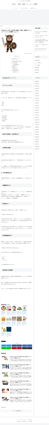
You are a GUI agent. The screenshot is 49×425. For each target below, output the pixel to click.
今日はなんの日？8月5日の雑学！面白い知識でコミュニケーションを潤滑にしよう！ (19, 314)
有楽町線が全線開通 (15, 71)
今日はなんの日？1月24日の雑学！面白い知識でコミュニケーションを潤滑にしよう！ (19, 324)
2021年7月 (37, 105)
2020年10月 (37, 124)
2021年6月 (37, 107)
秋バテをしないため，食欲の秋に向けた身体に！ (41, 32)
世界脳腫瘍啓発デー (15, 69)
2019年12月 (37, 146)
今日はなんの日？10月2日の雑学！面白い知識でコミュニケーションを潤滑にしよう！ (3, 314)
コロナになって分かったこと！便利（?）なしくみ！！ (41, 36)
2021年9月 (37, 100)
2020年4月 (37, 136)
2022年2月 (37, 90)
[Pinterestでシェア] (17, 349)
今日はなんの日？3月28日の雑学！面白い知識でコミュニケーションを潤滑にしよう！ (24, 324)
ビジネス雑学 (37, 65)
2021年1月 (37, 117)
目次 (15, 56)
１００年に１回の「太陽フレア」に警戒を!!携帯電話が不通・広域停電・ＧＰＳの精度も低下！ (8, 335)
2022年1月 (37, 93)
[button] (27, 349)
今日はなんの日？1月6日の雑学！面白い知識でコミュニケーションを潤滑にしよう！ (8, 314)
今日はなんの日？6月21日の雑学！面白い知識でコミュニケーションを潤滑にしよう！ (3, 324)
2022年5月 (37, 83)
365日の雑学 (3, 342)
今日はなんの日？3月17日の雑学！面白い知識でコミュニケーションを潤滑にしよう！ (14, 324)
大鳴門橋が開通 (14, 63)
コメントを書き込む (16, 412)
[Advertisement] (24, 17)
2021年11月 (37, 98)
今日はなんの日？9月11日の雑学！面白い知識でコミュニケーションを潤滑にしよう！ (24, 314)
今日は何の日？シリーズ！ (16, 58)
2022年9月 (37, 81)
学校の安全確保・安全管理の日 (17, 61)
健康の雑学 (37, 67)
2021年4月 (37, 110)
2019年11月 (37, 148)
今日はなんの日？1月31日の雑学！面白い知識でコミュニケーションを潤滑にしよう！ (14, 314)
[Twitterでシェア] (6, 346)
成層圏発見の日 (14, 66)
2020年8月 (37, 127)
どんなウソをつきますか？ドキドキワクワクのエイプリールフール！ (41, 50)
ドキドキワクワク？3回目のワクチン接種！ (41, 45)
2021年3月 (37, 112)
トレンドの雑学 (38, 62)
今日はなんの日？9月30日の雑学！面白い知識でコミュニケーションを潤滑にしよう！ (3, 335)
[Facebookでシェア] (17, 346)
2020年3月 (37, 139)
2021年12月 (37, 95)
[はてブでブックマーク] (27, 346)
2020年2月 (37, 141)
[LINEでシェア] (6, 349)
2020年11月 (37, 122)
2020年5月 (37, 134)
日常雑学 (36, 72)
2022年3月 (37, 88)
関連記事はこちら (16, 72)
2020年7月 (37, 129)
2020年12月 (37, 119)
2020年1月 (37, 144)
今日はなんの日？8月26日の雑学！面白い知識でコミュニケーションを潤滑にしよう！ (8, 324)
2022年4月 (37, 86)
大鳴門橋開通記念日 (16, 64)
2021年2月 (37, 115)
